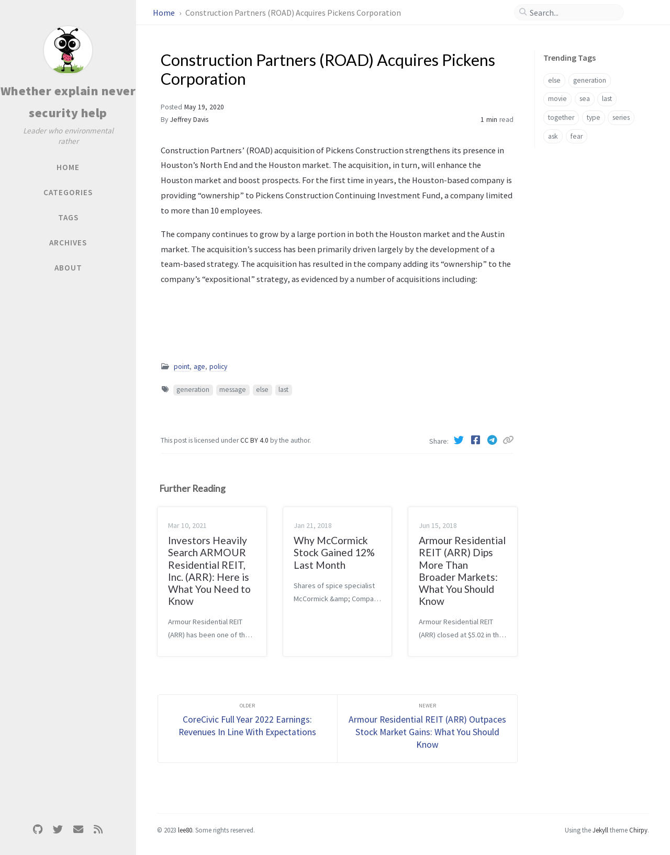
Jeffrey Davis (189, 119)
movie (557, 98)
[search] (573, 12)
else (262, 389)
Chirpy (638, 830)
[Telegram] (493, 440)
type (593, 117)
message (232, 389)
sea (584, 98)
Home (164, 12)
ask (553, 136)
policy (218, 366)
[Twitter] (459, 440)
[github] (38, 829)
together (561, 117)
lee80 (185, 830)
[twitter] (58, 829)
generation (192, 389)
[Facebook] (476, 440)
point (181, 366)
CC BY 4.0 (255, 440)
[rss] (98, 829)
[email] (78, 829)
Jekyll (600, 830)
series (621, 117)
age (199, 366)
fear (577, 136)
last (283, 389)
